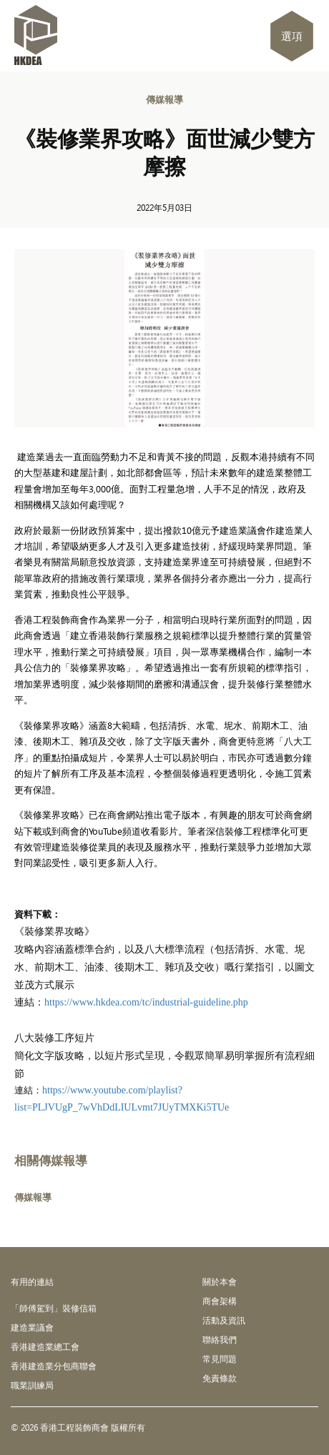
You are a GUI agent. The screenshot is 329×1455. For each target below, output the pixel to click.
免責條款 (219, 1378)
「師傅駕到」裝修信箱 (54, 1308)
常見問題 (219, 1358)
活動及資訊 (223, 1320)
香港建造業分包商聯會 (54, 1365)
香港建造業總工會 (45, 1346)
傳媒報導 (164, 99)
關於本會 (219, 1281)
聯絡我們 (219, 1339)
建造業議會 (32, 1327)
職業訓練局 (32, 1385)
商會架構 (219, 1300)
